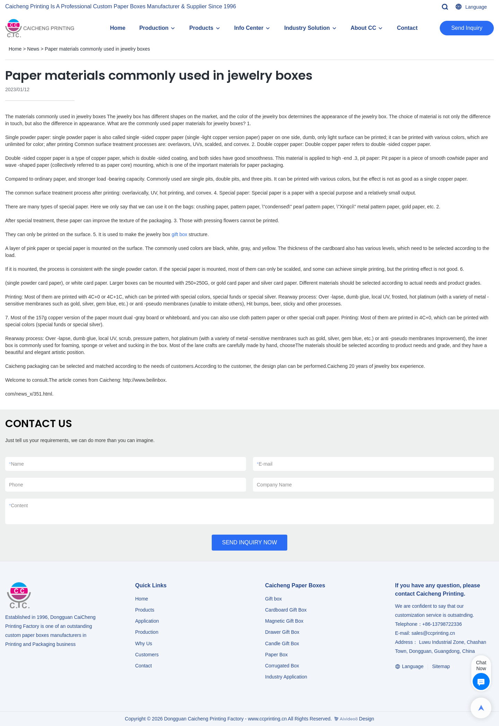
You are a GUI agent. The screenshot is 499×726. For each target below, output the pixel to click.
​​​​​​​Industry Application (286, 677)
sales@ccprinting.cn (433, 633)
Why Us (143, 643)
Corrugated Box (282, 665)
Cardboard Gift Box (286, 610)
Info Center (248, 28)
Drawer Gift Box (282, 632)
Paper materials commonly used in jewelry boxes (97, 49)
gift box (179, 234)
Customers (147, 654)
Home (117, 28)
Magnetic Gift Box (284, 621)
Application (147, 621)
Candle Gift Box (282, 643)
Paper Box (276, 654)
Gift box (273, 599)
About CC (363, 28)
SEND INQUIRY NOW (249, 542)
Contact (407, 28)
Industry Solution (307, 28)
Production (153, 28)
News (33, 49)
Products (201, 28)
